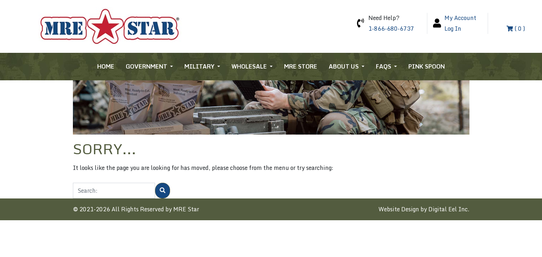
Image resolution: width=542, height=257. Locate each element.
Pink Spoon (426, 66)
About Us (344, 66)
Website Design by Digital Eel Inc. (423, 209)
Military (200, 66)
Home (105, 66)
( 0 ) (516, 28)
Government (147, 66)
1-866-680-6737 (391, 28)
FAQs (384, 66)
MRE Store (300, 66)
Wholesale (250, 66)
